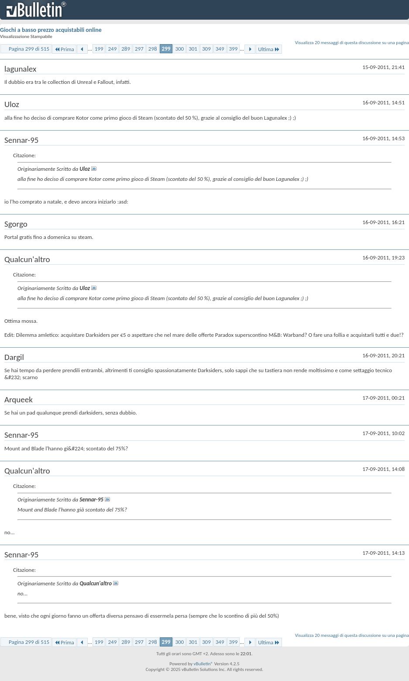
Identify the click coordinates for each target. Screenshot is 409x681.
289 (125, 48)
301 (193, 48)
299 (166, 48)
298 (152, 48)
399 (233, 48)
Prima (64, 49)
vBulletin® (203, 664)
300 (179, 48)
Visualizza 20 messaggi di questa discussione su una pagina (352, 42)
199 (99, 48)
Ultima (269, 49)
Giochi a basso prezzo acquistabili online (51, 30)
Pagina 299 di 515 (29, 48)
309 (206, 48)
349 (220, 48)
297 (139, 48)
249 (112, 48)
